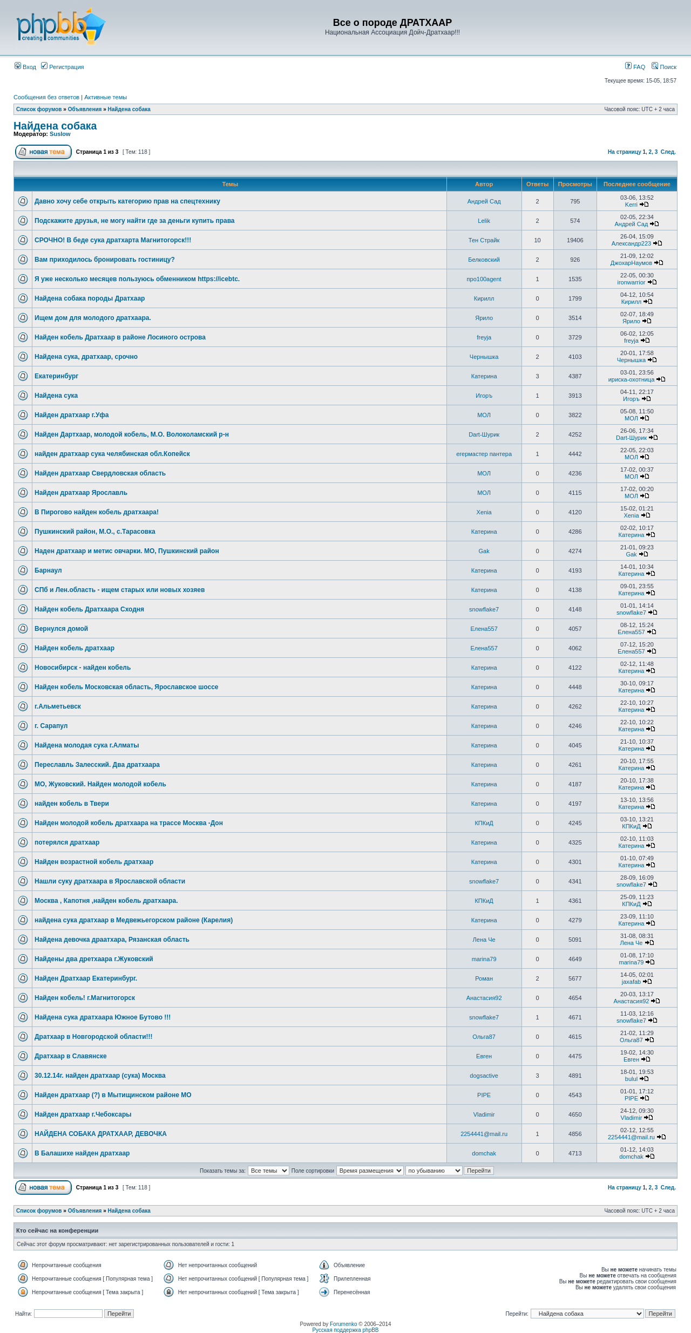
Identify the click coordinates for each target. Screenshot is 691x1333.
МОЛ (484, 415)
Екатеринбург (56, 376)
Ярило (484, 318)
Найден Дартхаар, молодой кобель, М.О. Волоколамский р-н (132, 434)
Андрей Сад (484, 201)
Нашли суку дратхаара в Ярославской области (110, 881)
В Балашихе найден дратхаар (82, 1153)
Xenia (484, 512)
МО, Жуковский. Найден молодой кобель (100, 784)
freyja (484, 337)
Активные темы (105, 97)
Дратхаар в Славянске (71, 1056)
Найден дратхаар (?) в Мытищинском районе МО (113, 1095)
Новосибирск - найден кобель (83, 667)
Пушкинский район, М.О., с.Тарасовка (95, 531)
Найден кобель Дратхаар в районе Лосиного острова (120, 337)
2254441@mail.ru (483, 1134)
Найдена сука (56, 395)
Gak (484, 551)
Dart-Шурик (484, 434)
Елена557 (483, 628)
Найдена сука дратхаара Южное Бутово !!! (103, 1017)
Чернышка (484, 356)
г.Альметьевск (58, 706)
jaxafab (631, 981)
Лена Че (484, 939)
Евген (484, 1056)
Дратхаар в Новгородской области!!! (94, 1036)
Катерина (484, 376)
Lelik (484, 220)
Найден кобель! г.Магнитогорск (85, 998)
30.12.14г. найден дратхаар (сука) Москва (100, 1075)
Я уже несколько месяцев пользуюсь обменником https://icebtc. (137, 279)
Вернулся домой (61, 629)
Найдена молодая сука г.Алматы (87, 745)
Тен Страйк (484, 240)
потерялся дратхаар (67, 842)
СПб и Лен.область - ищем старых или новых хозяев (120, 590)
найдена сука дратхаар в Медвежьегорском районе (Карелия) (134, 920)
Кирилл (484, 298)
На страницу (624, 152)
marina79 (484, 959)
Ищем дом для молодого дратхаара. (93, 318)
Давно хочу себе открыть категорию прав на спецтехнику (127, 201)
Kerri (631, 204)
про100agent (484, 279)
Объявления (85, 109)
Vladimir (484, 1114)
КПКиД (484, 823)
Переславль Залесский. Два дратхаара (97, 764)
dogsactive (484, 1075)
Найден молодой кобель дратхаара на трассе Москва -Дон (129, 823)
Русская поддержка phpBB (345, 1330)
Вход (25, 67)
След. (668, 152)
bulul (631, 1079)
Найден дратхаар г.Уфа (72, 415)
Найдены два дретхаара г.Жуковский (94, 959)
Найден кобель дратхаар (74, 648)
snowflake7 (484, 609)
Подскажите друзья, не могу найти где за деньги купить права (135, 221)
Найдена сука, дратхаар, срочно (86, 357)
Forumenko (343, 1324)
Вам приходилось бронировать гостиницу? (105, 259)
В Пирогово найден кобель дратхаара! (97, 512)
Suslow (60, 134)
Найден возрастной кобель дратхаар (94, 862)
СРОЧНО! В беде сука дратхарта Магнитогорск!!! (113, 240)
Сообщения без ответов (46, 97)
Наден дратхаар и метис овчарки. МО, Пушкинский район (127, 551)
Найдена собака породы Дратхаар (90, 298)
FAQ (635, 67)
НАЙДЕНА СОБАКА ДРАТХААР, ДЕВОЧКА (101, 1134)
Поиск (664, 67)
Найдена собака (129, 109)
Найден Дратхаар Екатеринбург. (86, 978)
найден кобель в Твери (72, 803)
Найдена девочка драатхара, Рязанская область (112, 939)
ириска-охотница (631, 379)
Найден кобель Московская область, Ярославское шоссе (127, 687)
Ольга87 (484, 1036)
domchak (484, 1153)
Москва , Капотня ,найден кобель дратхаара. (106, 900)
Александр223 (631, 243)
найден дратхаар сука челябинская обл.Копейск (112, 454)
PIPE (484, 1095)
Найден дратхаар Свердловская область (100, 473)
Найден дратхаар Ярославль (81, 493)
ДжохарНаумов (631, 263)
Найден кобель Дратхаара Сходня (89, 609)
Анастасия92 (484, 998)
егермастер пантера (484, 454)
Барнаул (48, 570)
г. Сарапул (51, 726)
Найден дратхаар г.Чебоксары (83, 1114)
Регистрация (62, 67)
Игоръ (484, 395)
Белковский (484, 259)
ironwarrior (631, 282)
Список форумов (39, 109)
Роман (484, 978)
